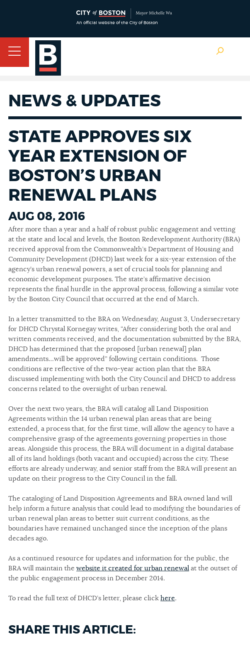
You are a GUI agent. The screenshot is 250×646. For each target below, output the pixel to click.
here (167, 598)
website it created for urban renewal (132, 568)
